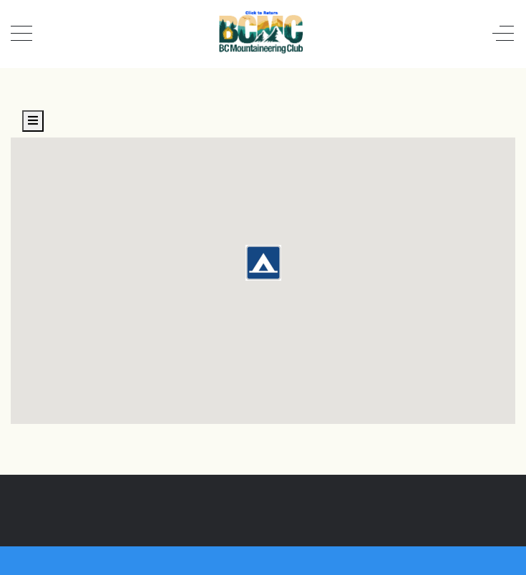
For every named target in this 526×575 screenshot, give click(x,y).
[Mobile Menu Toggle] (21, 33)
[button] (263, 263)
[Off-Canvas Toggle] (503, 33)
